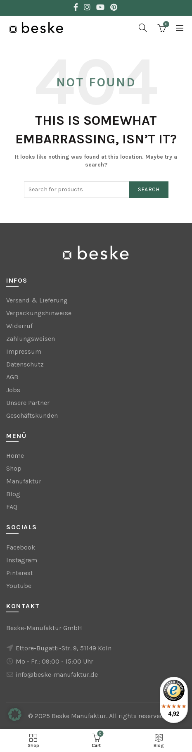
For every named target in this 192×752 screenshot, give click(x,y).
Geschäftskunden (32, 415)
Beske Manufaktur (79, 716)
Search (149, 189)
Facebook (20, 547)
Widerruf (19, 326)
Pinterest (19, 573)
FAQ (11, 507)
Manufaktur (23, 481)
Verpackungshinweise (38, 313)
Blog (13, 494)
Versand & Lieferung (37, 300)
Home (15, 455)
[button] (15, 714)
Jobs (13, 390)
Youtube (18, 586)
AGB (12, 377)
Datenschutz (25, 364)
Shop (13, 468)
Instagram (21, 560)
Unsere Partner (28, 403)
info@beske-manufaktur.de (57, 674)
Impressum (23, 351)
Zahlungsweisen (30, 339)
